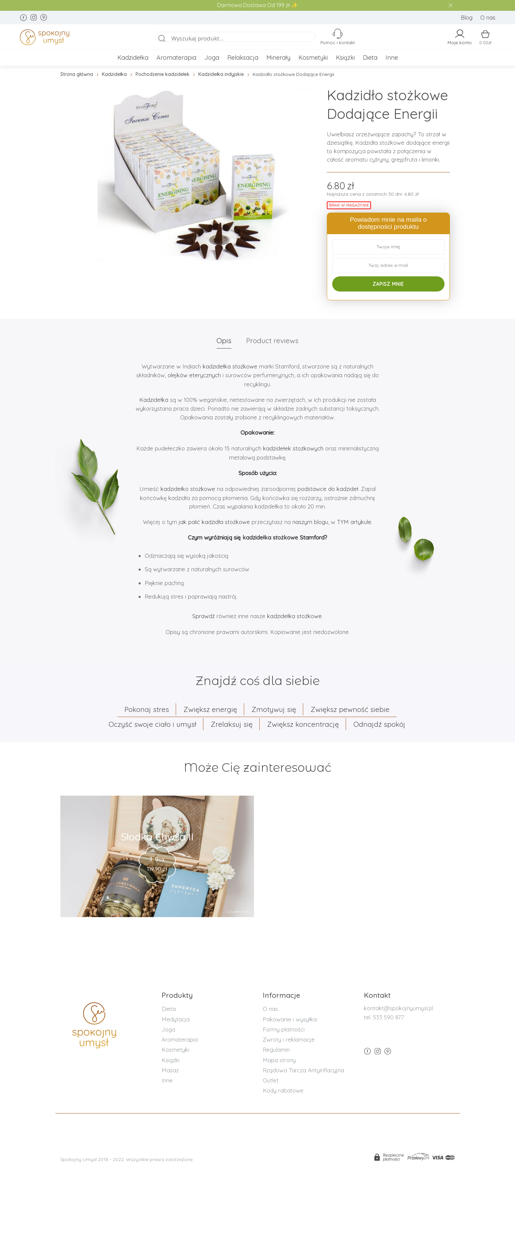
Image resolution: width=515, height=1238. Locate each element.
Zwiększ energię (210, 709)
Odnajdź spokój (379, 724)
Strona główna (76, 74)
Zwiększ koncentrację (303, 724)
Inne (391, 57)
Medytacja (176, 1019)
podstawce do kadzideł (327, 488)
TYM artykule (353, 521)
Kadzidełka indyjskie (221, 74)
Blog (467, 17)
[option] (204, 174)
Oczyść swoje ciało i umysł (152, 724)
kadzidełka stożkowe (230, 366)
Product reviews (272, 340)
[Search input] (242, 38)
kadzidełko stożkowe (188, 488)
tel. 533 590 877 (384, 1017)
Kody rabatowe (283, 1090)
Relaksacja (242, 57)
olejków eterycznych (194, 375)
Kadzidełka (132, 57)
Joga (211, 57)
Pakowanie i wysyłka (290, 1019)
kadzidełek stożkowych (294, 448)
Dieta (370, 57)
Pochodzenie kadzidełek (163, 74)
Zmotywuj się (274, 709)
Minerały (278, 57)
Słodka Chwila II (157, 836)
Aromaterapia (176, 57)
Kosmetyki (313, 57)
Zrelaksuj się (232, 724)
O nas (487, 17)
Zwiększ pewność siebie (350, 709)
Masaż (170, 1070)
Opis (224, 340)
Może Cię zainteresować (257, 767)
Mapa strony (279, 1060)
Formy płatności (284, 1029)
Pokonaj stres (146, 709)
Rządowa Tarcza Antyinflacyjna (303, 1070)
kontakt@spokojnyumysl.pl (398, 1008)
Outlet (271, 1080)
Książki (345, 57)
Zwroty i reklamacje (289, 1039)
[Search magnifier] (162, 39)
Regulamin (276, 1049)
